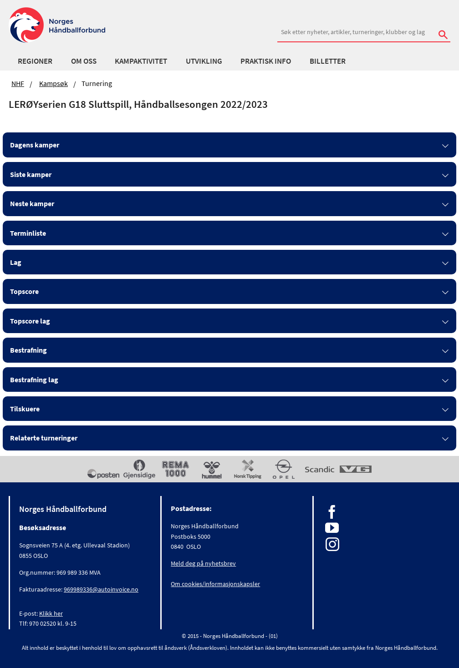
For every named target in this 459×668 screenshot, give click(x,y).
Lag (15, 262)
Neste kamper (32, 203)
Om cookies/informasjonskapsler (215, 584)
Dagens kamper (34, 144)
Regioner (35, 61)
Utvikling (204, 61)
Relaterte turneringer (43, 437)
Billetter (328, 61)
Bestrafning (28, 349)
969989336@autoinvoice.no (101, 589)
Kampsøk (53, 83)
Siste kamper (30, 174)
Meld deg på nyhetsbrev (203, 563)
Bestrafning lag (34, 379)
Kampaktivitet (141, 61)
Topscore (24, 291)
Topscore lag (30, 320)
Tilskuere (25, 408)
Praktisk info (265, 61)
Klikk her (51, 613)
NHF (17, 83)
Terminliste (28, 233)
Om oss (84, 61)
